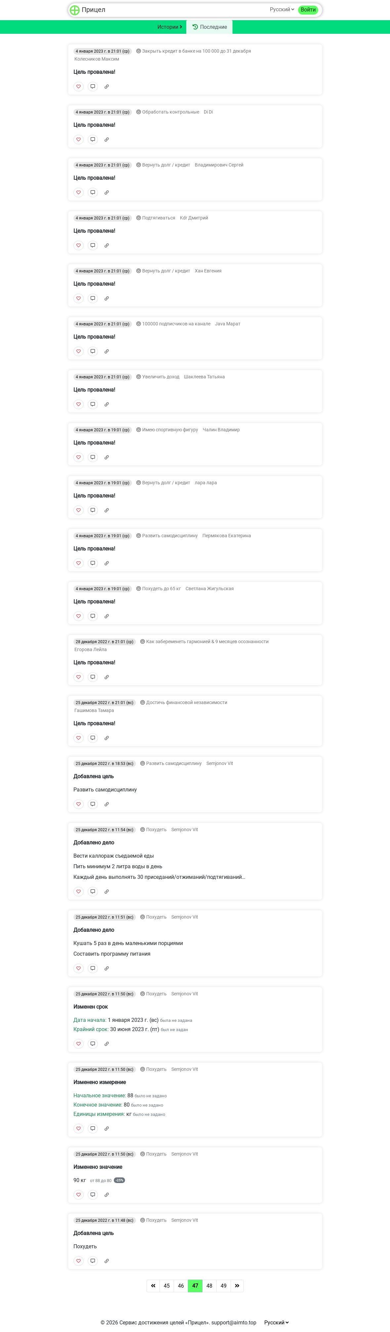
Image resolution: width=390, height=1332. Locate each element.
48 (209, 1286)
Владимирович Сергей (218, 165)
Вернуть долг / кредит (166, 165)
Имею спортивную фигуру (170, 430)
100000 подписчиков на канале (176, 324)
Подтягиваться (159, 218)
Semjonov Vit (219, 763)
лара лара (205, 483)
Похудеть (157, 829)
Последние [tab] (209, 27)
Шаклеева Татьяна (204, 377)
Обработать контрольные (171, 112)
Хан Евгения (208, 271)
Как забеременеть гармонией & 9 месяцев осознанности (207, 641)
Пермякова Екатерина (226, 536)
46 (181, 1286)
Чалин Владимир (221, 430)
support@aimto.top (233, 1322)
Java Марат (227, 324)
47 (195, 1286)
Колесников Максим (96, 59)
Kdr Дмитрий (193, 218)
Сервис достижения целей (151, 1322)
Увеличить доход (161, 377)
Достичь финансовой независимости (186, 702)
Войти (308, 10)
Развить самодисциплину (170, 536)
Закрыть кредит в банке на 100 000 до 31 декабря (196, 51)
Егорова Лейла (90, 649)
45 (167, 1286)
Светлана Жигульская (209, 589)
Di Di (208, 112)
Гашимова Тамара (93, 710)
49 (224, 1286)
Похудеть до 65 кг (162, 589)
